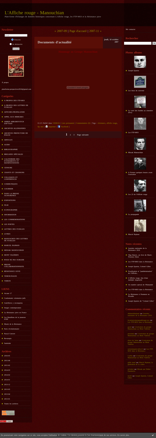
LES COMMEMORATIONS (14, 219)
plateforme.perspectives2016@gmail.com (16, 89)
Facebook (63, 127)
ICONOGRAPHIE (10, 210)
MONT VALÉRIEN (11, 255)
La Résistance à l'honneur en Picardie (138, 295)
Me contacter (130, 29)
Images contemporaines (12, 308)
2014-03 (7, 370)
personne (131, 334)
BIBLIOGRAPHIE (11, 149)
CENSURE (8, 168)
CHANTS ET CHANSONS (14, 172)
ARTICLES (8, 140)
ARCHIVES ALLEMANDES (15, 128)
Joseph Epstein (133, 70)
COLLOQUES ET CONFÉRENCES (10, 178)
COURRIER (8, 189)
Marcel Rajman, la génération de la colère (140, 363)
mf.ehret (131, 369)
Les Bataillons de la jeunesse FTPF (15, 318)
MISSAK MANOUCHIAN (14, 250)
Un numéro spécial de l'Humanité (140, 285)
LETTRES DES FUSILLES (14, 229)
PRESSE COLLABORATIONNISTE (14, 265)
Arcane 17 (8, 293)
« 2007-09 (61, 31)
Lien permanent (68, 123)
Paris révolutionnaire (11, 329)
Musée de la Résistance (12, 324)
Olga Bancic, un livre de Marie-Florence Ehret (140, 256)
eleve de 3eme (133, 340)
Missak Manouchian (135, 152)
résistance (101, 123)
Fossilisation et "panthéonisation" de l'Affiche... (140, 272)
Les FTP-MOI (133, 132)
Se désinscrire (16, 44)
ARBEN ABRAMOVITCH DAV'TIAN (14, 122)
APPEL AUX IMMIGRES (14, 117)
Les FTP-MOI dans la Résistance (140, 262)
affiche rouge (112, 123)
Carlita (130, 356)
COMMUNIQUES (10, 184)
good (129, 327)
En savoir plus (123, 435)
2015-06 (7, 360)
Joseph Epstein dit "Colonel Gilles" (141, 301)
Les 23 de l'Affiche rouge (137, 194)
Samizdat (7, 343)
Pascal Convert (9, 334)
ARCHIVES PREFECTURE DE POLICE (16, 134)
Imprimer (50, 127)
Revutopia (7, 338)
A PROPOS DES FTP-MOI (14, 100)
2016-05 (7, 356)
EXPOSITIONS (10, 200)
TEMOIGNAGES (10, 276)
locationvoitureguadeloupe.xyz (138, 320)
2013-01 (7, 399)
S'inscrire (16, 40)
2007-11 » (95, 31)
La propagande (133, 214)
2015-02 (7, 365)
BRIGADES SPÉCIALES (13, 154)
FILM (6, 205)
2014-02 (7, 375)
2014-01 (7, 380)
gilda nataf (132, 362)
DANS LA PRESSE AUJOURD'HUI (11, 194)
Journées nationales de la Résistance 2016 (137, 249)
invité (130, 376)
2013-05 (7, 389)
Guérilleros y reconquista (13, 303)
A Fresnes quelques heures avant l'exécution (140, 173)
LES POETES (9, 224)
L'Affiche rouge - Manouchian (34, 12)
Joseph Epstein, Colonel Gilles (139, 266)
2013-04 (7, 394)
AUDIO (7, 145)
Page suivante (83, 135)
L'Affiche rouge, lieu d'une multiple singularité (138, 279)
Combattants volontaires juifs (14, 298)
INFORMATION (10, 215)
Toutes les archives (11, 404)
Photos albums (134, 52)
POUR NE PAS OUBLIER (14, 260)
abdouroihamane (133, 313)
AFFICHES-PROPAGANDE (14, 112)
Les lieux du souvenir (136, 90)
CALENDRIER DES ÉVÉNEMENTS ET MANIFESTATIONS (11, 161)
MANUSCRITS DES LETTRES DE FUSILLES (16, 239)
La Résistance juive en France (15, 312)
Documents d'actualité (54, 42)
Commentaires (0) (83, 123)
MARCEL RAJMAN (11, 245)
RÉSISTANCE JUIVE (12, 271)
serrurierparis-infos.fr (135, 349)
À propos (5, 82)
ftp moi (41, 127)
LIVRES (7, 234)
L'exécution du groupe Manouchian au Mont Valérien (139, 328)
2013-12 (7, 384)
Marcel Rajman (133, 234)
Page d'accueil (78, 31)
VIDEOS (7, 281)
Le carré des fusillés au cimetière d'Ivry (140, 111)
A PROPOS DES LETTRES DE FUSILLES (16, 106)
